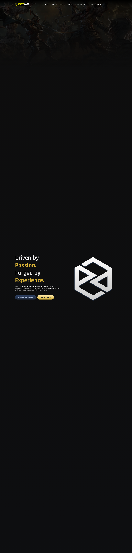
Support (91, 4)
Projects (62, 4)
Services (70, 4)
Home (46, 4)
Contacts (99, 4)
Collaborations (80, 4)
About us (54, 4)
